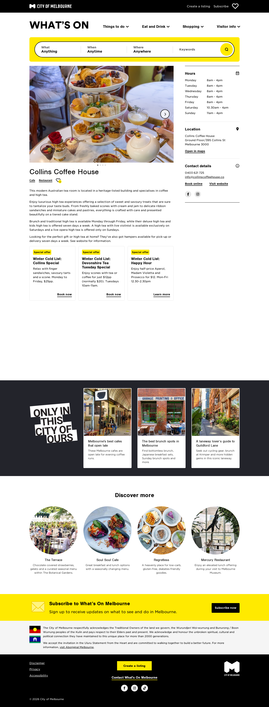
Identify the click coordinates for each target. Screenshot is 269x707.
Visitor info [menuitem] (228, 26)
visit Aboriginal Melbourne (77, 647)
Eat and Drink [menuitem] (155, 26)
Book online (193, 183)
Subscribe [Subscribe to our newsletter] (221, 6)
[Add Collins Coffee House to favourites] (59, 180)
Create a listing (198, 6)
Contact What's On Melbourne (134, 677)
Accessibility (38, 675)
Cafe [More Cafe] (32, 180)
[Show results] (226, 49)
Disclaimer (37, 663)
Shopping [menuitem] (193, 26)
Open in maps (195, 151)
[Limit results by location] (150, 49)
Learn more (161, 294)
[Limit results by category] (58, 49)
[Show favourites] (235, 6)
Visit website (218, 183)
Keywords (187, 49)
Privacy (34, 669)
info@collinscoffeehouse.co (204, 177)
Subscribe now (225, 607)
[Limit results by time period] (104, 49)
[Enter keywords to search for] (195, 51)
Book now (64, 294)
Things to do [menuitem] (115, 26)
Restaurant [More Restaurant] (45, 180)
